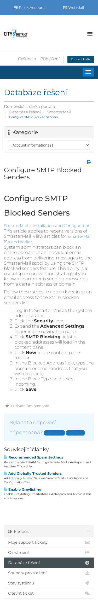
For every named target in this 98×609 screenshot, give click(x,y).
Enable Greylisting (22, 489)
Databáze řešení (25, 111)
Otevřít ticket (49, 593)
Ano (54, 433)
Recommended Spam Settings (33, 457)
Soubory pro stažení (49, 573)
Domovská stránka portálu (29, 106)
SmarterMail (59, 111)
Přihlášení (50, 58)
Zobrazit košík (81, 59)
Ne (75, 433)
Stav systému (49, 583)
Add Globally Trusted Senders (33, 473)
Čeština (27, 58)
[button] (89, 33)
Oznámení (49, 552)
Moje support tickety (49, 542)
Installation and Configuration (61, 225)
